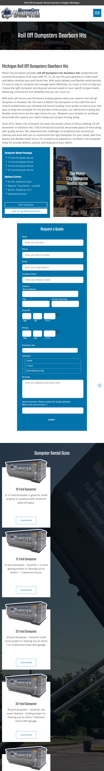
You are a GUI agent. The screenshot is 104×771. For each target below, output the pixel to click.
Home (8, 697)
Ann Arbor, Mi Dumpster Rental (20, 740)
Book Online (11, 711)
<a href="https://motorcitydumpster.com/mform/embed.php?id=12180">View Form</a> (52, 329)
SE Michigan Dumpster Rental (19, 736)
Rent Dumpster (26, 204)
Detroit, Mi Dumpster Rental (18, 745)
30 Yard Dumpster (63, 716)
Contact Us (10, 716)
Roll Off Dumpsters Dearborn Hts (76, 768)
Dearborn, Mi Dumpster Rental (19, 755)
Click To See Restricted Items (26, 211)
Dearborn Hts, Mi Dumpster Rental (21, 750)
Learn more (26, 520)
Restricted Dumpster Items (67, 721)
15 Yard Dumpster (63, 706)
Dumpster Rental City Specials (19, 706)
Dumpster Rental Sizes (15, 702)
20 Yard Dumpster (63, 711)
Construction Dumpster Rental (69, 697)
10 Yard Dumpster (63, 702)
